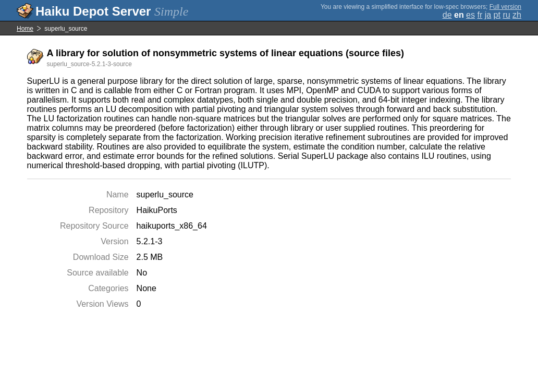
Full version (505, 6)
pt (497, 14)
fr (479, 14)
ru (506, 14)
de (447, 14)
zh (516, 14)
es (470, 14)
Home (25, 28)
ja (488, 14)
